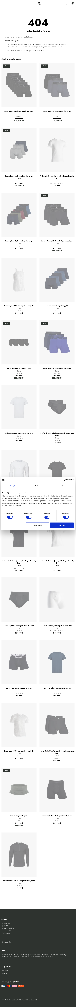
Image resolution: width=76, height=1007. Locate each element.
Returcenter (6, 942)
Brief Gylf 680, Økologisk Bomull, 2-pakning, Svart (57, 434)
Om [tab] (63, 486)
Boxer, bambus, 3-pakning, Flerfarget (57, 368)
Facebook (4, 971)
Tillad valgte (37, 525)
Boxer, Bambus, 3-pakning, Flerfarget (57, 111)
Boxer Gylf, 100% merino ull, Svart (19, 688)
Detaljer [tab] (38, 486)
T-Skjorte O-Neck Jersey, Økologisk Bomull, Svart (19, 562)
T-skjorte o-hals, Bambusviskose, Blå (57, 688)
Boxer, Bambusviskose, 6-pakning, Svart (19, 111)
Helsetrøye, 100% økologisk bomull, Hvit (19, 306)
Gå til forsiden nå (38, 50)
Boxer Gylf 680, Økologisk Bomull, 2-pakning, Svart (57, 752)
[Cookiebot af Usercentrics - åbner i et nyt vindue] (65, 480)
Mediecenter (5, 933)
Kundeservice (5, 923)
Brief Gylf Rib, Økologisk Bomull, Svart (19, 626)
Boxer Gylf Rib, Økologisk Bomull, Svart (57, 816)
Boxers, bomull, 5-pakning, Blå (57, 306)
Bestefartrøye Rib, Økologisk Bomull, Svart (19, 881)
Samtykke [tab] (13, 486)
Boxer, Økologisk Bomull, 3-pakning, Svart (57, 241)
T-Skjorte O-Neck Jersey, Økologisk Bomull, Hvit (57, 177)
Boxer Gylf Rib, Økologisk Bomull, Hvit (57, 626)
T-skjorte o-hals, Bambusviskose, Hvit (19, 433)
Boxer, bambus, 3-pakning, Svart (19, 368)
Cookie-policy (6, 931)
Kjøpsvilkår (4, 926)
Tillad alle (62, 525)
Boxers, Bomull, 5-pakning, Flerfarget (19, 241)
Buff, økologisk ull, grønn (19, 816)
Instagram (4, 973)
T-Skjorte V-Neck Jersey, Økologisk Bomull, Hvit (57, 562)
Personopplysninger (8, 928)
